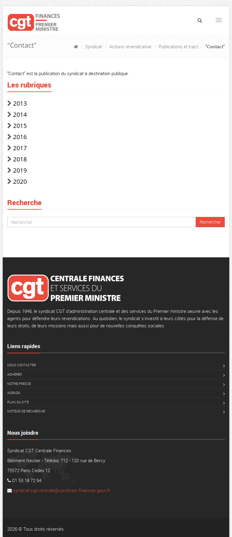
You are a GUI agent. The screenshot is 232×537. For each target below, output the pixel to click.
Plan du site (18, 402)
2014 (20, 114)
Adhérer (14, 374)
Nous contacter (21, 365)
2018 (20, 159)
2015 (20, 126)
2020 (20, 181)
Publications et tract (178, 46)
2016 (20, 137)
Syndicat (93, 46)
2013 (20, 103)
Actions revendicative (130, 46)
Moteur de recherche (26, 411)
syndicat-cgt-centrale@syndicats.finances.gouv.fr (61, 490)
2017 (20, 148)
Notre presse (19, 383)
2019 (20, 170)
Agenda (13, 392)
